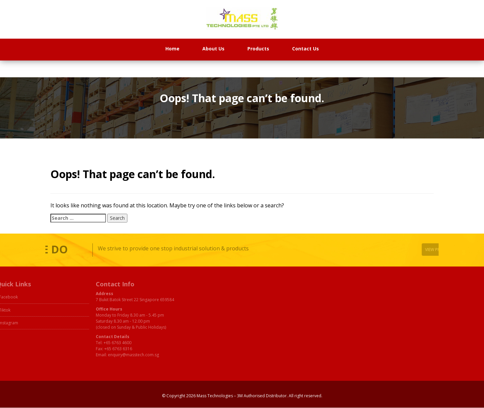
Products (258, 48)
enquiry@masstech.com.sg (116, 355)
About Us (213, 48)
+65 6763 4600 (101, 342)
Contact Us (305, 48)
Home (172, 48)
